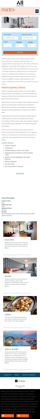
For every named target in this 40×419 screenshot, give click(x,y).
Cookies (23, 416)
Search (20, 52)
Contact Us (7, 375)
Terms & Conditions (28, 375)
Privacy (16, 375)
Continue (7, 416)
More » (7, 248)
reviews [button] (20, 173)
